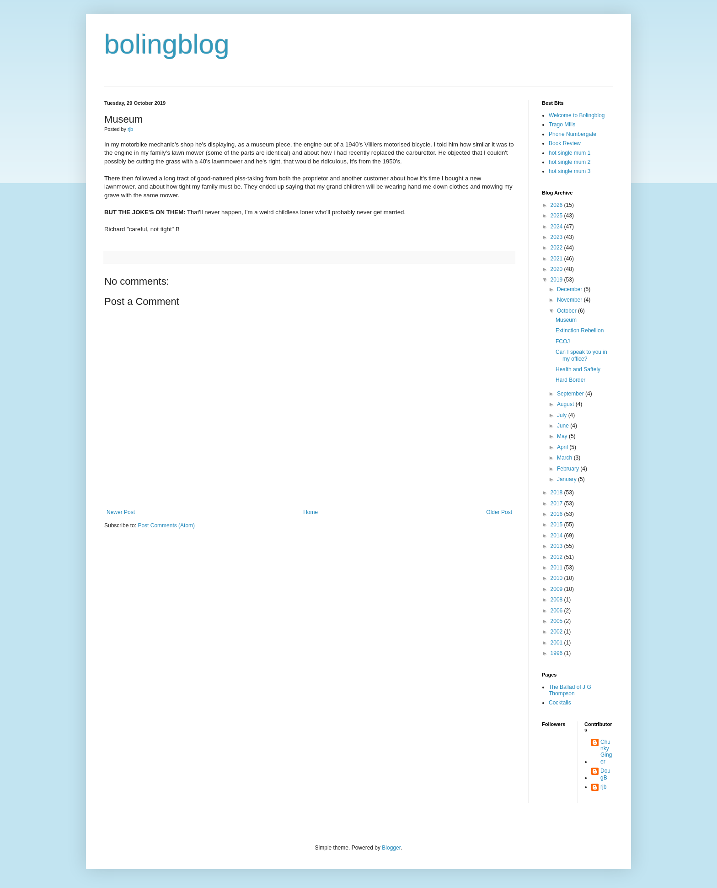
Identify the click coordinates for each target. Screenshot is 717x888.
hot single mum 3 (569, 171)
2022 (557, 247)
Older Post (499, 512)
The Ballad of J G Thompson (570, 690)
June (563, 425)
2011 (557, 567)
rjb (603, 787)
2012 (557, 557)
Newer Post (121, 512)
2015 (557, 524)
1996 (557, 653)
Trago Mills (562, 124)
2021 (557, 258)
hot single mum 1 (569, 153)
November (570, 300)
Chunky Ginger (606, 752)
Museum (566, 320)
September (571, 393)
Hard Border (570, 380)
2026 (557, 205)
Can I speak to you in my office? (581, 355)
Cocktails (560, 702)
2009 (557, 589)
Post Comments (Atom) (166, 525)
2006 (557, 610)
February (568, 469)
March (565, 458)
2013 (557, 546)
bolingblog (167, 44)
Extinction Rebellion (580, 330)
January (567, 479)
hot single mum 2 (569, 162)
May (563, 436)
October (567, 311)
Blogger (391, 848)
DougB (605, 774)
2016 (557, 514)
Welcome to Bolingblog (577, 115)
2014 (557, 535)
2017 (557, 503)
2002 (557, 631)
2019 (557, 279)
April (563, 447)
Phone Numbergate (572, 134)
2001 (557, 642)
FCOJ (563, 341)
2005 (557, 621)
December (570, 289)
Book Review (565, 143)
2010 (557, 578)
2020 (557, 269)
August (566, 404)
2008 (557, 599)
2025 (557, 215)
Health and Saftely (578, 369)
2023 (557, 237)
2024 (557, 226)
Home (310, 512)
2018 (557, 492)
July (562, 415)
